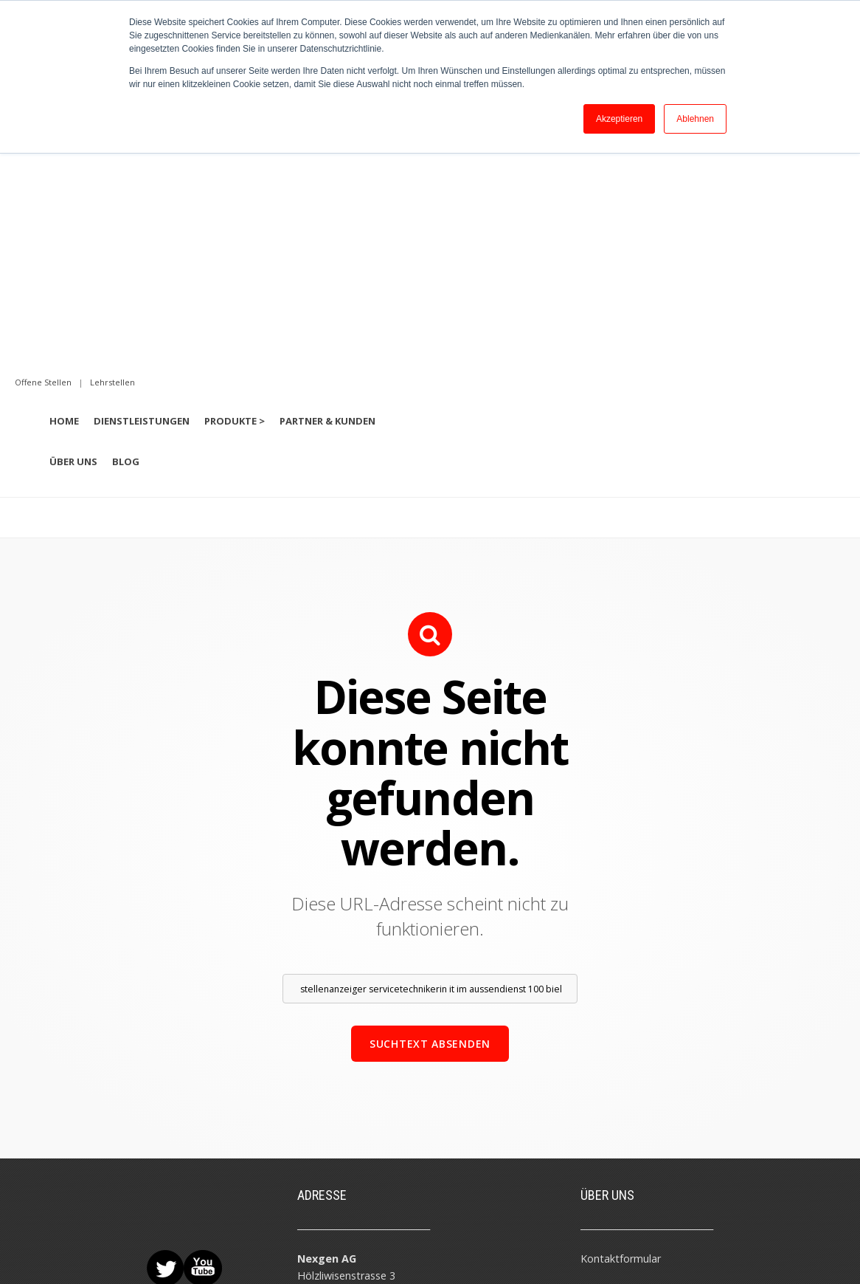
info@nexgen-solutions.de (360, 1176)
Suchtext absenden (430, 790)
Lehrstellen (607, 1141)
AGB (189, 1244)
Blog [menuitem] (125, 208)
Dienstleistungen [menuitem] (142, 167)
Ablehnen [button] (695, 119)
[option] (430, 253)
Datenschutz (234, 1244)
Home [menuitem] (64, 167)
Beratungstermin (621, 1039)
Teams (597, 1073)
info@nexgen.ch (336, 1074)
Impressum (146, 1244)
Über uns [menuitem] (73, 208)
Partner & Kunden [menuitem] (327, 167)
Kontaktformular (620, 1005)
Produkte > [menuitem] (234, 167)
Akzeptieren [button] (619, 119)
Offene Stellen (614, 1107)
